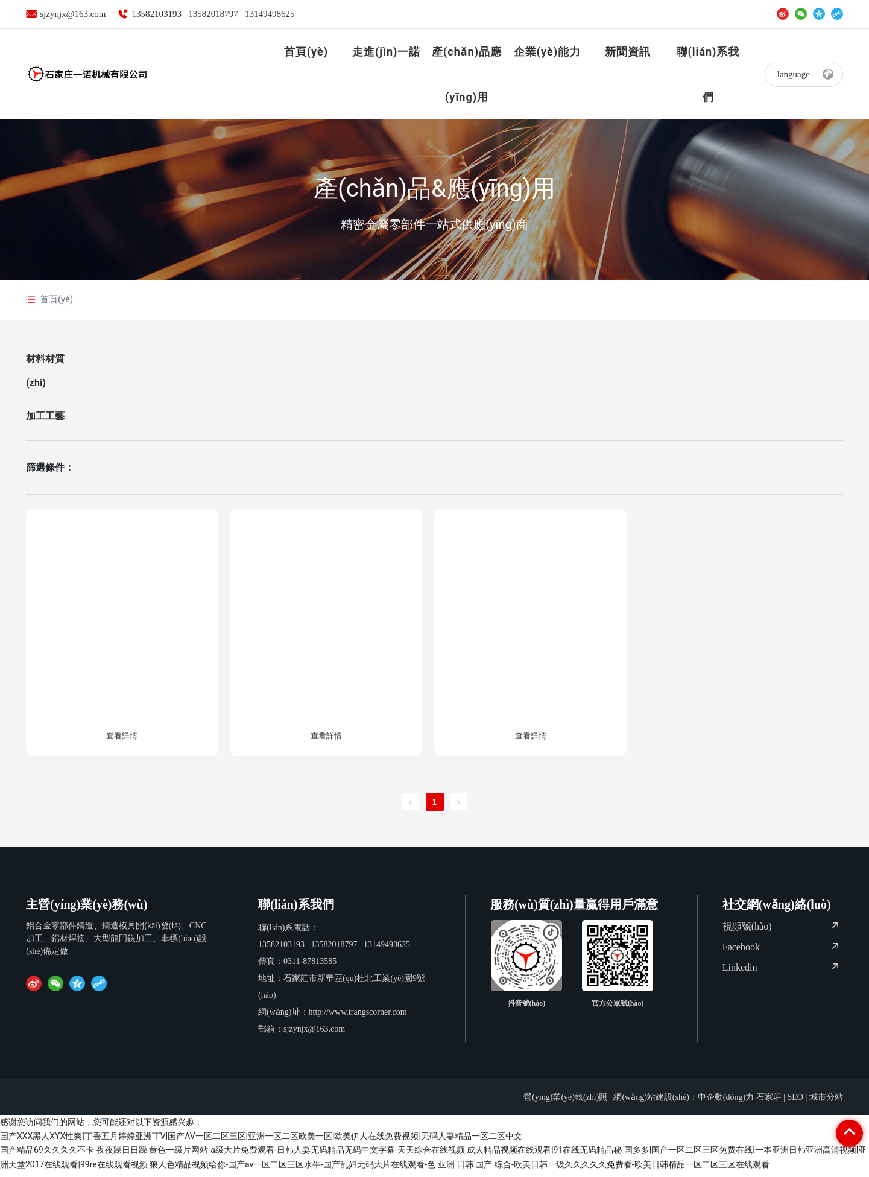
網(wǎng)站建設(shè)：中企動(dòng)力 (683, 1102)
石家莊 (769, 1102)
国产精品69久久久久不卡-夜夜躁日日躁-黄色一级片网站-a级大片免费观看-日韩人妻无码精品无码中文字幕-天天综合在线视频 (232, 1155)
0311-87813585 (310, 966)
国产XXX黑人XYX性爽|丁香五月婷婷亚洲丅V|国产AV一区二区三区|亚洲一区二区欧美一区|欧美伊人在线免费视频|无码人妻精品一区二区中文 (261, 1141)
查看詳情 (121, 738)
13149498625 (270, 14)
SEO (795, 1102)
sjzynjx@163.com (73, 14)
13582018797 (213, 14)
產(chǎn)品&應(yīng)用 (434, 188)
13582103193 (156, 14)
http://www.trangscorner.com (358, 1017)
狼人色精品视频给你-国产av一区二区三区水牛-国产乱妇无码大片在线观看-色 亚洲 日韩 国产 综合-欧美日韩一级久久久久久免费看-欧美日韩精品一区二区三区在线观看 (459, 1170)
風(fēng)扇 (530, 709)
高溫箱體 (326, 709)
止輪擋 (121, 709)
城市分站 (826, 1102)
